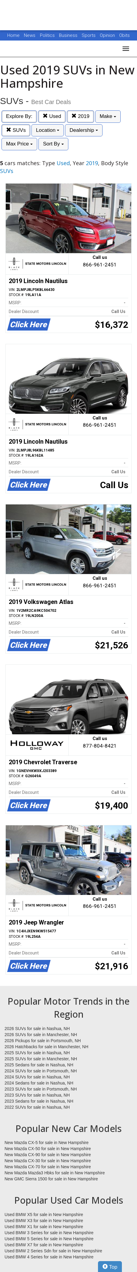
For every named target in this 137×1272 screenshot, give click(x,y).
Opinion (108, 35)
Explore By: (19, 116)
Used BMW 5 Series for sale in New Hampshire (49, 1238)
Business (69, 35)
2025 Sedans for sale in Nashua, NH (39, 1064)
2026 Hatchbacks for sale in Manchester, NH (46, 1046)
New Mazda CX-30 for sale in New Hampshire (48, 1160)
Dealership (84, 130)
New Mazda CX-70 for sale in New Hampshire (48, 1166)
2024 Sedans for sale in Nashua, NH (39, 1083)
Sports (89, 35)
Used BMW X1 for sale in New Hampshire (44, 1226)
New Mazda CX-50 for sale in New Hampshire (48, 1148)
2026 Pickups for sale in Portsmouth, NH (43, 1040)
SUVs (16, 130)
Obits (124, 35)
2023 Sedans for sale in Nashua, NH (39, 1101)
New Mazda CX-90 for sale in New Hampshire (48, 1154)
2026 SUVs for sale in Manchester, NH (41, 1034)
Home (13, 35)
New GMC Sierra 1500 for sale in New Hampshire (51, 1178)
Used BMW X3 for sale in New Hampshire (44, 1220)
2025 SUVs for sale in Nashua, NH (37, 1052)
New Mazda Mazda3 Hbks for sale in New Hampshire (55, 1172)
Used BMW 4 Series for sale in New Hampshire (49, 1256)
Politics (47, 35)
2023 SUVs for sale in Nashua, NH (37, 1095)
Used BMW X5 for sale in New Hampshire (44, 1214)
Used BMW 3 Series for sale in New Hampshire (49, 1232)
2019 (80, 116)
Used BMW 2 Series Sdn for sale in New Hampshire (53, 1250)
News (29, 35)
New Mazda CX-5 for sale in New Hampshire (47, 1142)
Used (52, 116)
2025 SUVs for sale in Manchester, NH (41, 1058)
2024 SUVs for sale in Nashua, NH (37, 1077)
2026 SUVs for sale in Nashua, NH (37, 1028)
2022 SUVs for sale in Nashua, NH (37, 1107)
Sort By (53, 144)
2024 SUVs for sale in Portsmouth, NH (41, 1070)
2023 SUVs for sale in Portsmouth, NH (41, 1089)
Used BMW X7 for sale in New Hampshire (44, 1244)
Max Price (19, 144)
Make (108, 116)
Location (47, 130)
